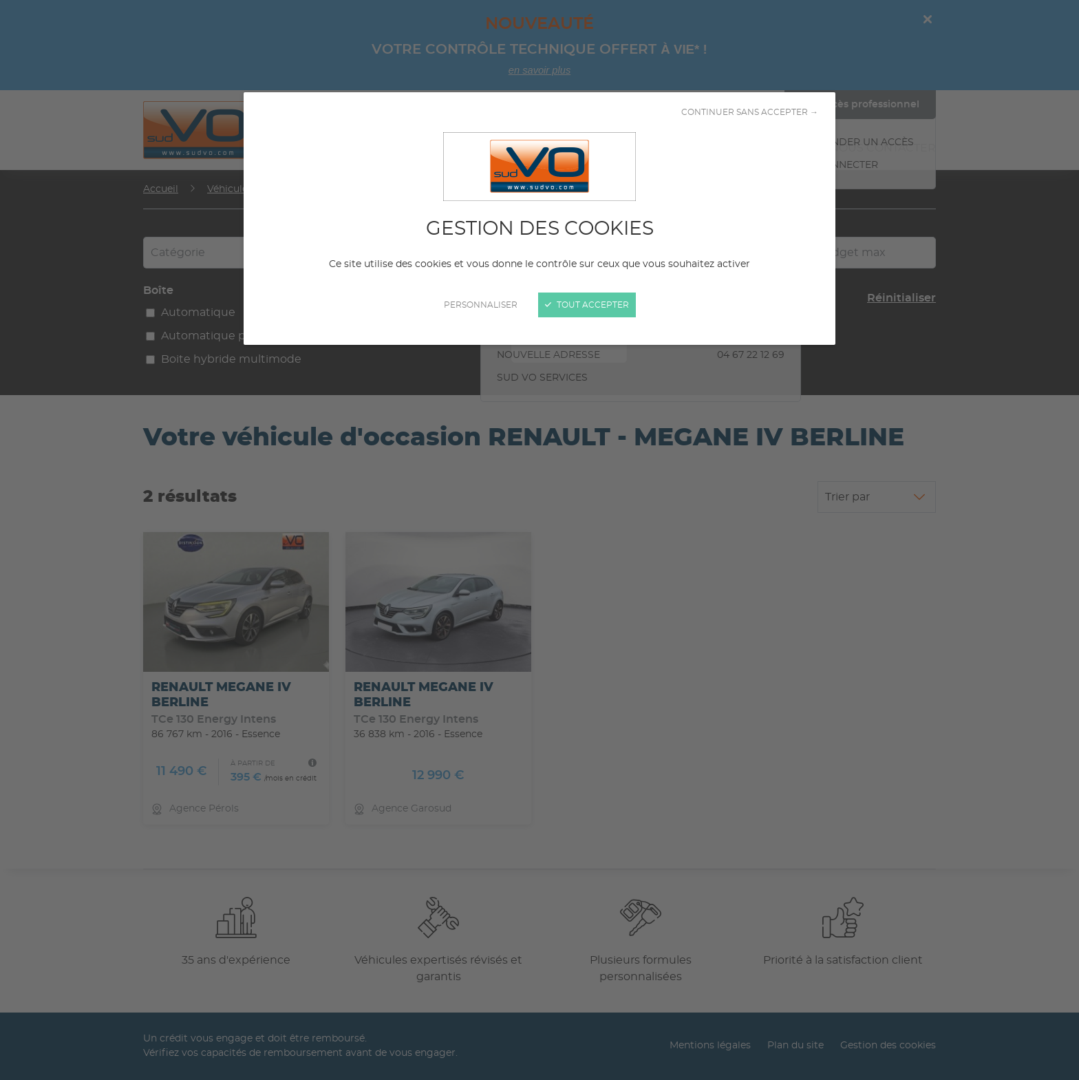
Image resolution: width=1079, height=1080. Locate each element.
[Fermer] (539, 540)
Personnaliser (480, 305)
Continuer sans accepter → (749, 112)
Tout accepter (587, 305)
